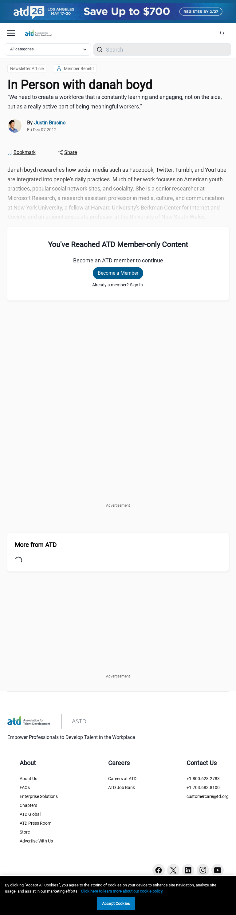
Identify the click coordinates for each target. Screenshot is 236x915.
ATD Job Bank (121, 787)
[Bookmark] (21, 152)
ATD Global (30, 814)
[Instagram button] (203, 870)
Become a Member (118, 273)
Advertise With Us (36, 840)
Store (25, 832)
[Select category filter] (48, 49)
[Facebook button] (158, 870)
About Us (28, 778)
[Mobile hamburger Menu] (11, 33)
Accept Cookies (116, 903)
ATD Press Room (35, 823)
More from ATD (36, 544)
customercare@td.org (208, 796)
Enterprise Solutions (39, 796)
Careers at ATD (122, 778)
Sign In (136, 284)
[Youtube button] (217, 870)
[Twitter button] (173, 870)
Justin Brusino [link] (49, 123)
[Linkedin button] (188, 870)
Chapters (28, 805)
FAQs (25, 787)
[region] (118, 895)
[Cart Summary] (224, 33)
